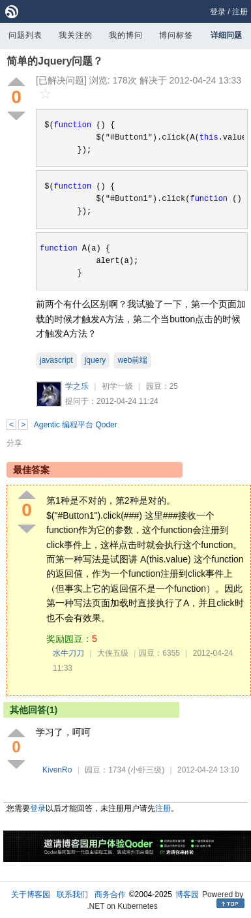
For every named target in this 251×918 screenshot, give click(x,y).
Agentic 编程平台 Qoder (75, 424)
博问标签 (176, 35)
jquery (95, 360)
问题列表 (25, 35)
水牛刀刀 (68, 653)
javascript (56, 360)
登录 (218, 11)
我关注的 (76, 35)
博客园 (187, 894)
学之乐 (77, 386)
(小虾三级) (146, 769)
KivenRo (57, 769)
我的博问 (126, 35)
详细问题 (226, 35)
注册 (240, 11)
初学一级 (117, 386)
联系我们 (72, 894)
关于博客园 (30, 894)
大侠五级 (112, 653)
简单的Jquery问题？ (55, 61)
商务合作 (110, 894)
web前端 (132, 360)
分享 (14, 443)
